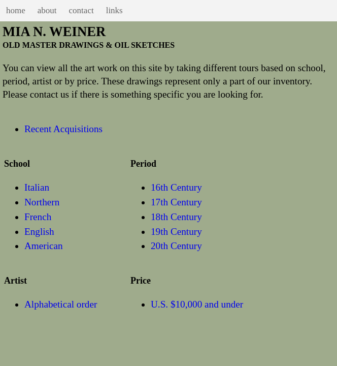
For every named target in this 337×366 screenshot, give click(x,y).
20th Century (176, 245)
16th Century (176, 187)
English (39, 231)
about (47, 10)
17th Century (176, 202)
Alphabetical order (60, 304)
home (15, 10)
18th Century (176, 216)
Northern (41, 202)
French (37, 216)
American (43, 245)
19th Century (176, 231)
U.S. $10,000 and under (197, 304)
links (114, 10)
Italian (36, 187)
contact (81, 10)
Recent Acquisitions (63, 129)
